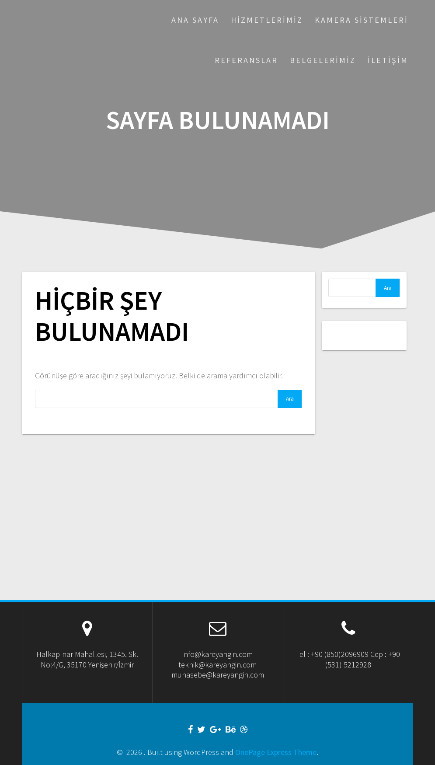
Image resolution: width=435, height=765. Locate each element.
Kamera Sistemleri (361, 20)
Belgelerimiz (323, 60)
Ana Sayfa (195, 20)
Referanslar (246, 60)
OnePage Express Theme (276, 752)
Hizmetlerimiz (267, 20)
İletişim (388, 60)
